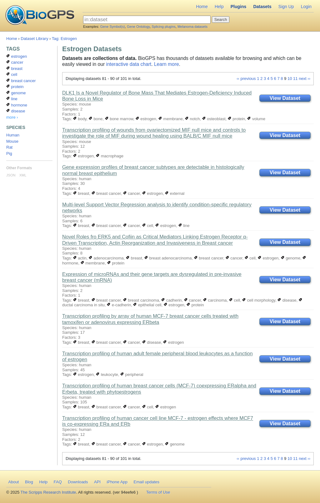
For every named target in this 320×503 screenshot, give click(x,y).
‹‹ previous (246, 78)
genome (291, 258)
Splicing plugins (163, 26)
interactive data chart (128, 64)
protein (236, 118)
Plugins (239, 6)
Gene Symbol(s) (112, 26)
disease (287, 300)
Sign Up (286, 6)
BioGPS (40, 16)
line (184, 225)
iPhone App (117, 482)
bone (96, 118)
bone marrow (119, 118)
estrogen (146, 118)
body (80, 118)
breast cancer (106, 193)
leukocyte (107, 374)
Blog (29, 482)
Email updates (146, 482)
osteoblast (214, 118)
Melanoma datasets (193, 26)
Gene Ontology (138, 26)
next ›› (304, 78)
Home (202, 6)
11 (295, 78)
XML (23, 175)
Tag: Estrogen (64, 38)
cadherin (171, 300)
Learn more (166, 64)
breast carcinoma (141, 300)
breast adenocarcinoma (168, 258)
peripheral (131, 374)
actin (80, 258)
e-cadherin (119, 305)
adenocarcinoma (106, 258)
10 (290, 78)
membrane (170, 118)
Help (219, 6)
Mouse (12, 141)
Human (12, 135)
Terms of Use (158, 492)
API (97, 482)
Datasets (262, 6)
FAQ (58, 482)
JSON (10, 175)
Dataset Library (34, 38)
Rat (9, 147)
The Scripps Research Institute (48, 492)
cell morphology (258, 300)
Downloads (78, 482)
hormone (16, 105)
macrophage (109, 156)
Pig (9, 153)
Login (306, 6)
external (174, 193)
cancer (131, 193)
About (13, 482)
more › (12, 117)
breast (81, 193)
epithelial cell (147, 305)
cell (147, 225)
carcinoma (215, 300)
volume (256, 118)
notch (192, 118)
